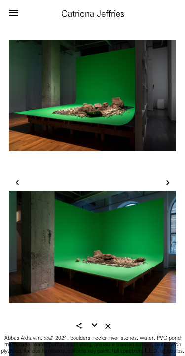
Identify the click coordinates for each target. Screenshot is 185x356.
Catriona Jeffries (92, 13)
